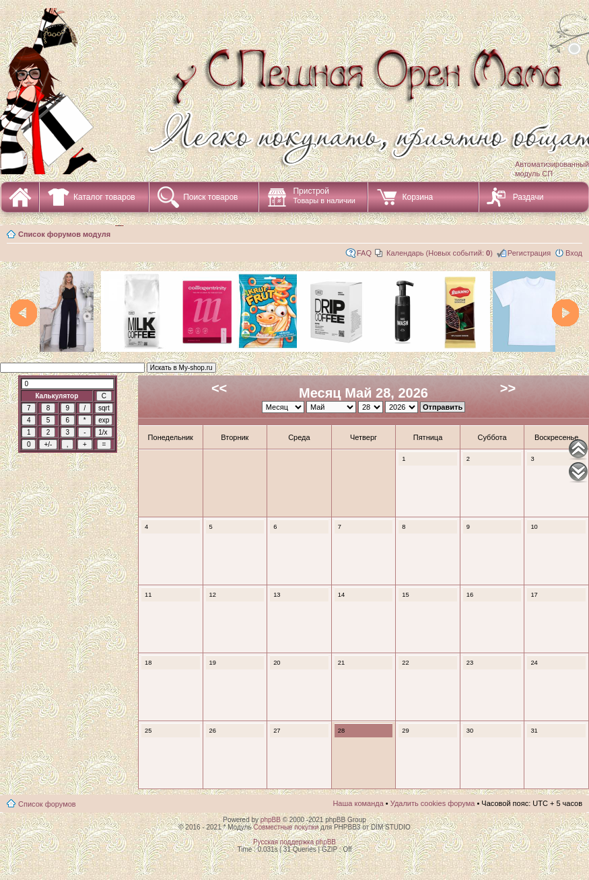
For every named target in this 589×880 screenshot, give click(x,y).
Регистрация (529, 253)
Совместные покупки (285, 827)
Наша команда (358, 803)
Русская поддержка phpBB (294, 842)
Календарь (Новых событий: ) (439, 253)
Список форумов (47, 804)
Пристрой (324, 195)
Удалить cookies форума (432, 803)
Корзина (417, 197)
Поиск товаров (210, 197)
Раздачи (528, 197)
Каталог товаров (104, 197)
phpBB (271, 819)
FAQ (364, 253)
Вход (573, 253)
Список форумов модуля (64, 234)
